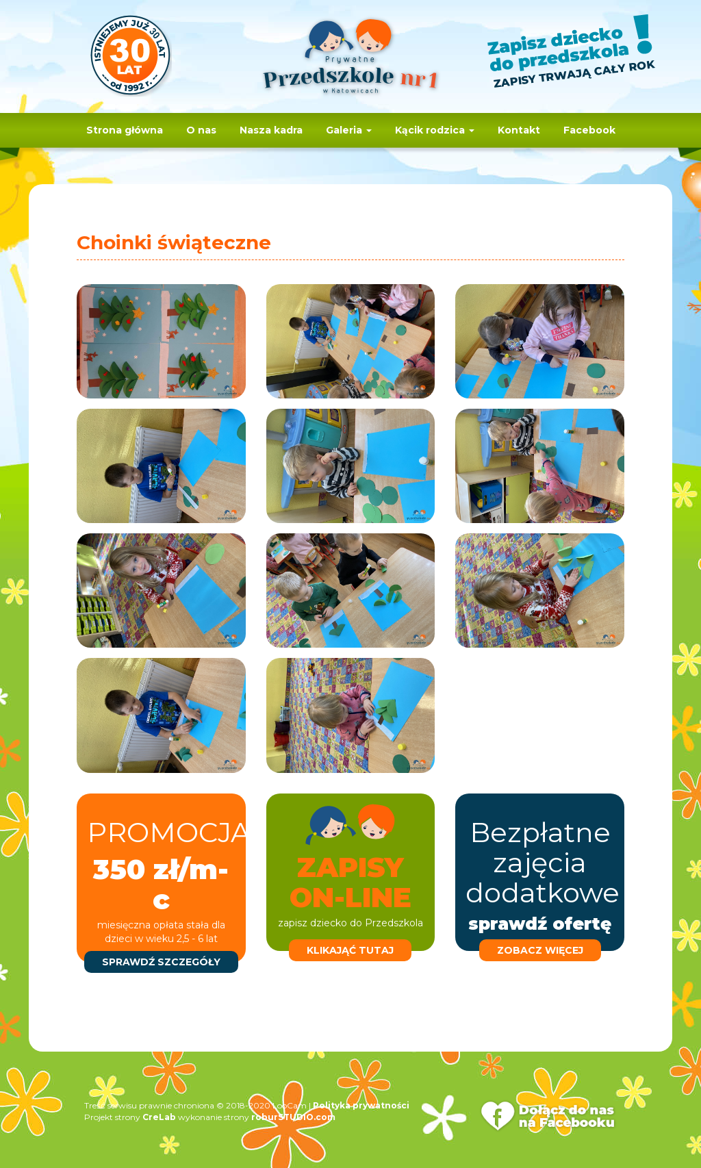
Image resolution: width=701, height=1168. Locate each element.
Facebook (589, 130)
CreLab (159, 1117)
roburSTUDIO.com (293, 1117)
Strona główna (124, 130)
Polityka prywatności (361, 1105)
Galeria (349, 130)
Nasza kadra (271, 130)
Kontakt (519, 130)
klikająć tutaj (350, 950)
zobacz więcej (540, 950)
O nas (201, 130)
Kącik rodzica (434, 130)
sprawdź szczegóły (161, 962)
